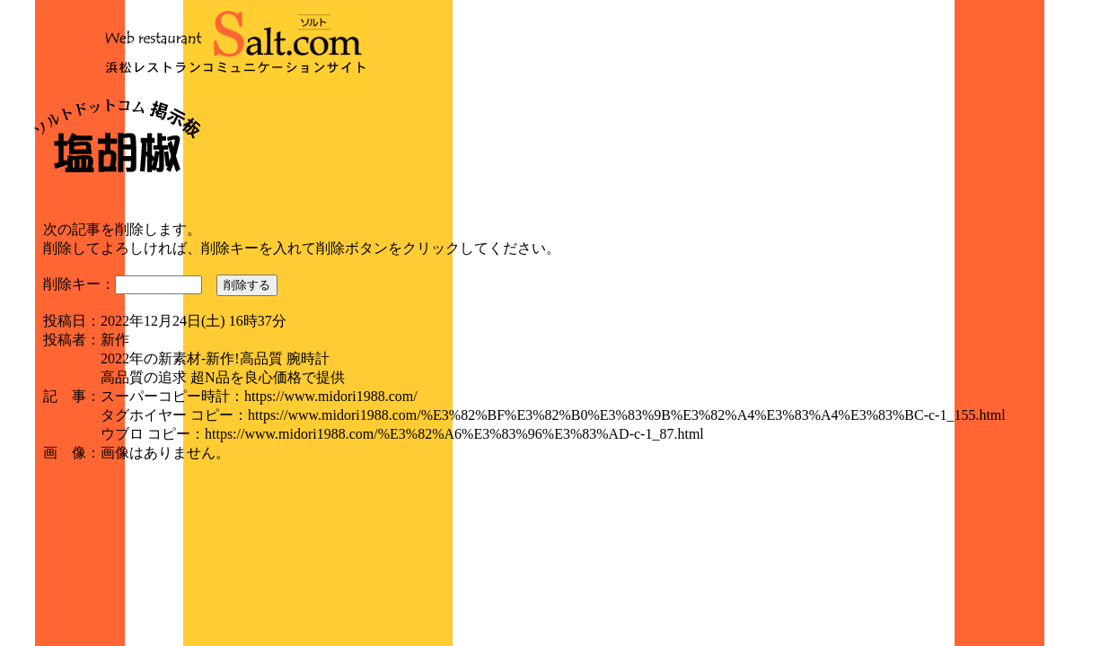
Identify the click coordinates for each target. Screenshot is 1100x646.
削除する (247, 285)
